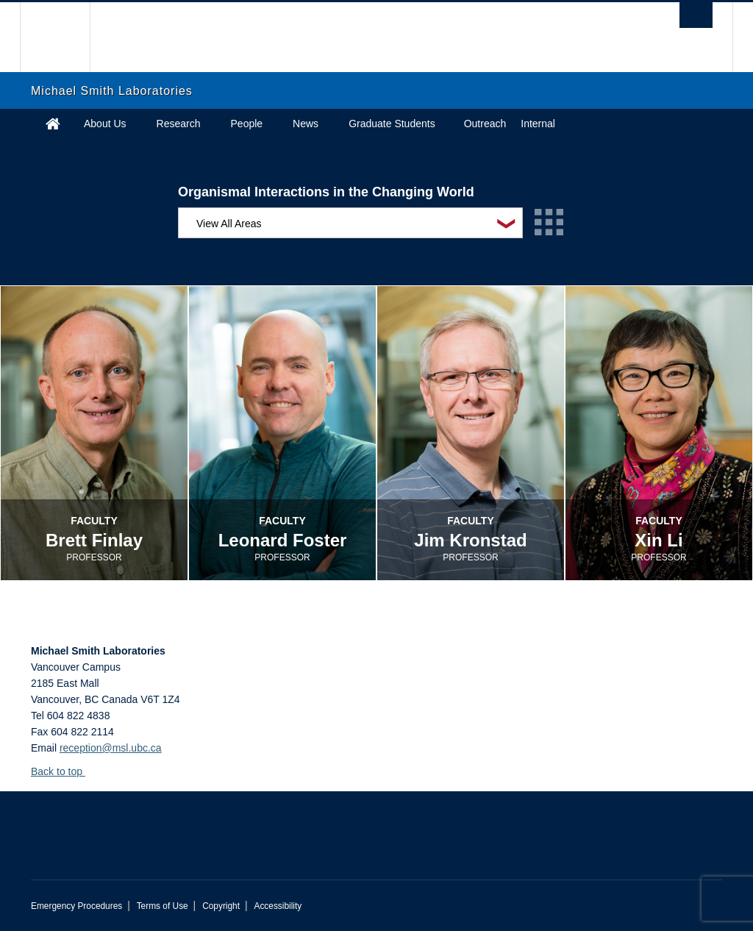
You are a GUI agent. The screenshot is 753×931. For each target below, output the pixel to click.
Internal (538, 123)
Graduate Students (392, 123)
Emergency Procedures (76, 906)
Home (53, 123)
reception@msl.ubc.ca (111, 748)
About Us (105, 123)
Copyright (221, 906)
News (305, 123)
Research (179, 123)
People (247, 123)
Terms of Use (162, 906)
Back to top (63, 771)
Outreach (485, 123)
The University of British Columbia (66, 37)
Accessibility (277, 906)
